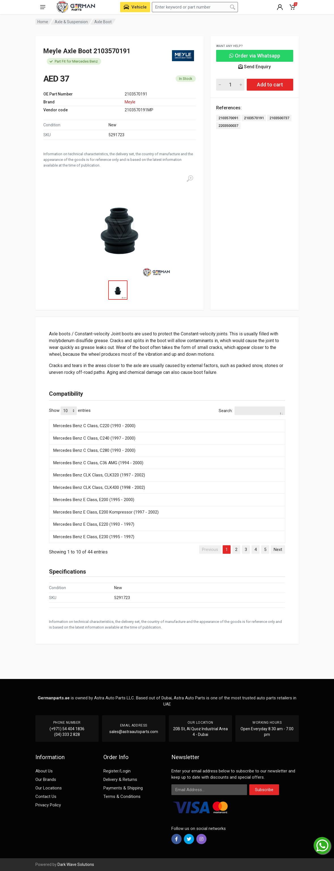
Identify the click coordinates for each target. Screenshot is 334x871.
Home (42, 22)
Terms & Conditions (122, 796)
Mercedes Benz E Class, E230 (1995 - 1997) (93, 536)
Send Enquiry (254, 66)
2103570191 (254, 118)
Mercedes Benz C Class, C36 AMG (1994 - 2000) (98, 462)
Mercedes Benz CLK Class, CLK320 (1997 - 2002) (99, 475)
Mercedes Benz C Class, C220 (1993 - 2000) (94, 425)
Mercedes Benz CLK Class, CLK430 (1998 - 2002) (99, 487)
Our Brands (45, 779)
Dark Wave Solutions (76, 864)
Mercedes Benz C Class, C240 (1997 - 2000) (94, 438)
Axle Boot (103, 22)
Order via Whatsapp (254, 56)
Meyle (130, 102)
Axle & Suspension (71, 22)
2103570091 (228, 118)
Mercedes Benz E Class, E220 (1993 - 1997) (93, 524)
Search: (252, 410)
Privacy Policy (48, 805)
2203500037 (228, 125)
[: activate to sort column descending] (167, 418)
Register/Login (117, 771)
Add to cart (270, 85)
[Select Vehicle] (135, 7)
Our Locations (48, 788)
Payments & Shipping (123, 788)
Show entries (70, 410)
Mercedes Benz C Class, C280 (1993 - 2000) (94, 450)
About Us (44, 771)
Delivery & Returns (120, 779)
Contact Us (45, 796)
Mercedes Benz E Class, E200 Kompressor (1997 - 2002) (106, 512)
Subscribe (264, 789)
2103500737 (279, 118)
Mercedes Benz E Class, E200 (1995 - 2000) (93, 499)
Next (278, 549)
